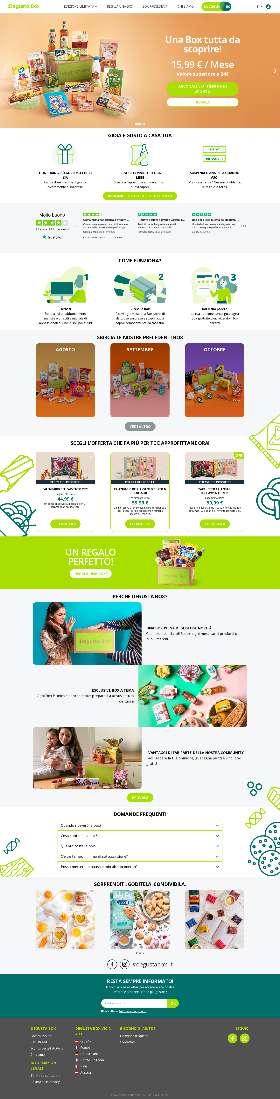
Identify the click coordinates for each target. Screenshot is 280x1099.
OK (173, 1003)
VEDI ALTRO (140, 426)
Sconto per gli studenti (47, 1048)
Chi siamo (186, 6)
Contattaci (127, 1042)
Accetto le (123, 1011)
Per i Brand (39, 1042)
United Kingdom (89, 1060)
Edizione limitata (81, 6)
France (82, 1047)
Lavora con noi (41, 1036)
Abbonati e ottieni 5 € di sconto (202, 89)
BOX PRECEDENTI (155, 6)
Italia (81, 1066)
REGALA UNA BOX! (90, 573)
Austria (83, 1072)
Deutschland (87, 1054)
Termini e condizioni (45, 1075)
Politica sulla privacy (132, 1011)
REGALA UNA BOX (120, 6)
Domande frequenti (134, 1036)
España (83, 1041)
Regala (203, 102)
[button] (65, 380)
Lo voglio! (65, 524)
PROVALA (140, 797)
